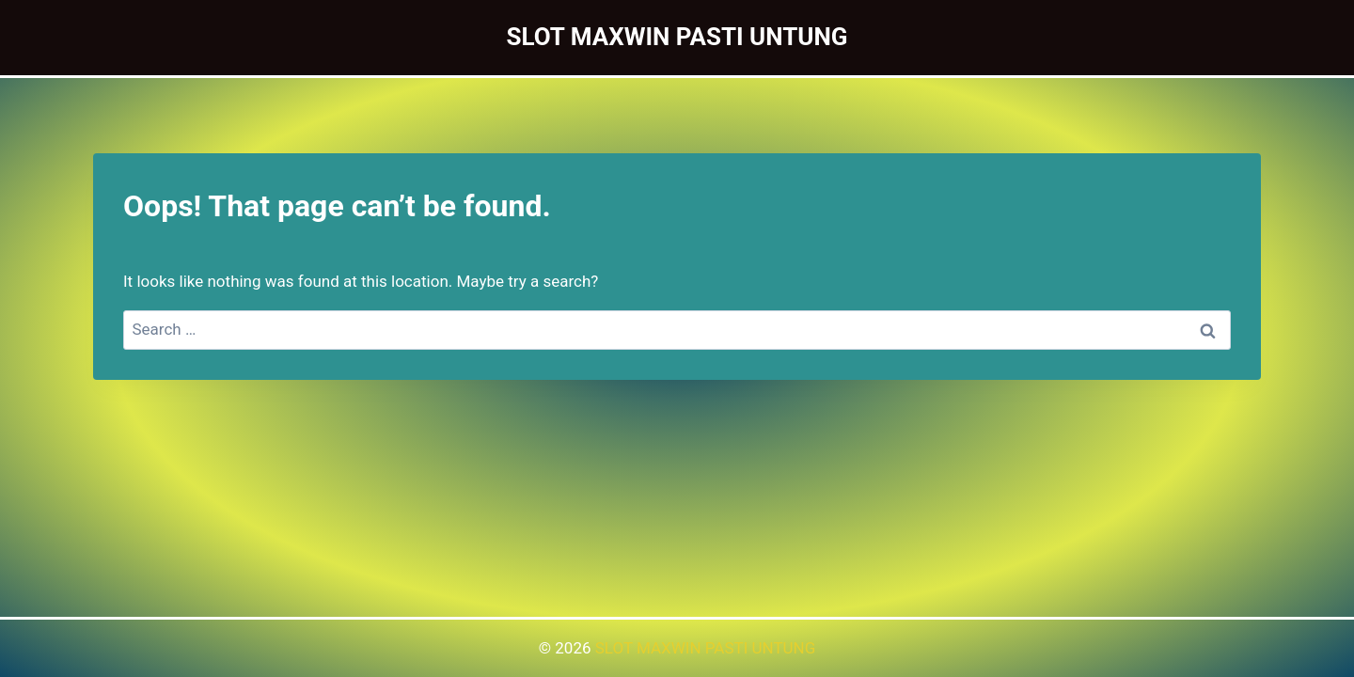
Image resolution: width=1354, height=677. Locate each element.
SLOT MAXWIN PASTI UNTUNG (705, 647)
